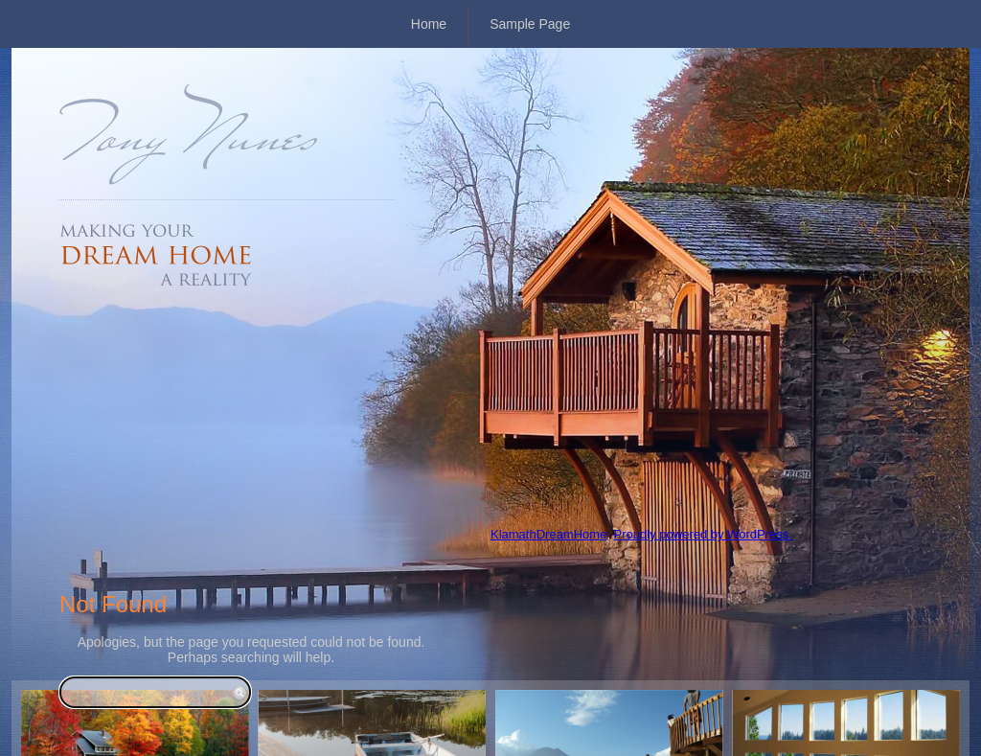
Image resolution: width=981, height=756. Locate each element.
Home (428, 24)
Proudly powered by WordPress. (703, 534)
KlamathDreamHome (548, 534)
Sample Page (530, 24)
